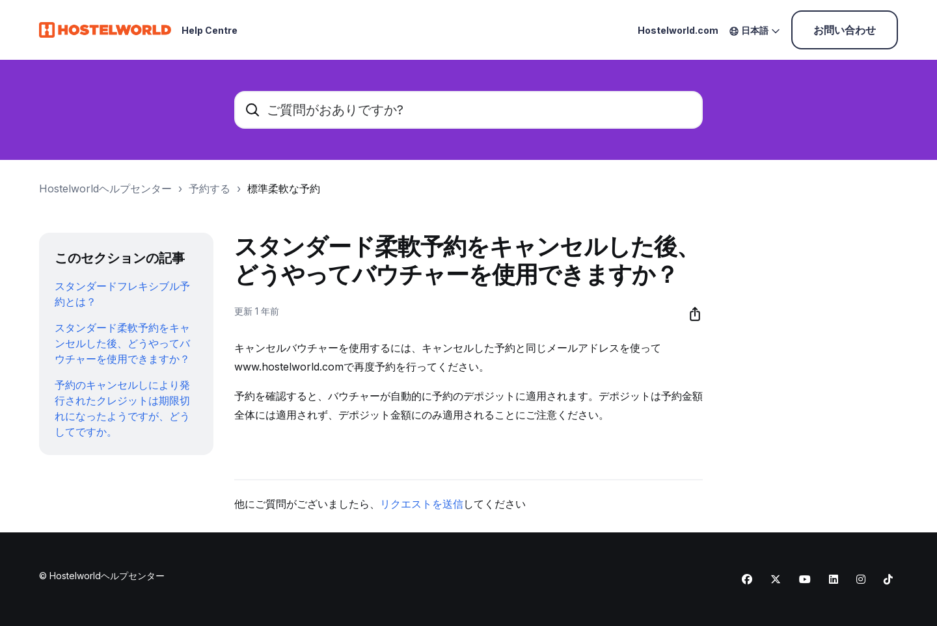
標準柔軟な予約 (283, 188)
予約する (209, 188)
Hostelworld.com (678, 30)
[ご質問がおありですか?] (468, 110)
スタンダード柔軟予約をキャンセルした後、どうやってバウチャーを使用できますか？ (122, 343)
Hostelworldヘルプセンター (105, 188)
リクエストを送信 (421, 503)
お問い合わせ (844, 29)
